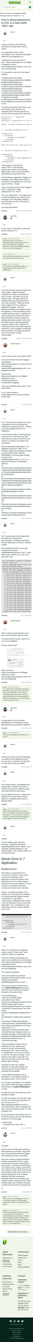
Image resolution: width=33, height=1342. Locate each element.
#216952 (4, 615)
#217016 (4, 1128)
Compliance (17, 1336)
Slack (19, 1265)
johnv (4, 1196)
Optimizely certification (6, 1261)
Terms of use (16, 1332)
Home (2, 13)
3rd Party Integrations (16, 1338)
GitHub (4, 1291)
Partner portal (7, 1282)
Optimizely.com (7, 1258)
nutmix (12, 32)
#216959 (4, 682)
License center (7, 1266)
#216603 (4, 211)
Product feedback (24, 1267)
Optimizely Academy (6, 1294)
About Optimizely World (16, 1328)
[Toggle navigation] (30, 2)
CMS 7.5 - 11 (18, 16)
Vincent (12, 1133)
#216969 (4, 767)
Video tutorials (7, 1289)
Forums (8, 13)
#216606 (4, 338)
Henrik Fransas (15, 344)
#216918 (4, 405)
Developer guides (8, 1284)
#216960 (4, 728)
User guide (6, 1286)
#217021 (4, 1192)
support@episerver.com (10, 395)
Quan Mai (13, 216)
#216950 (4, 518)
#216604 (4, 234)
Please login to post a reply (18, 1232)
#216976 (4, 804)
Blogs (20, 1262)
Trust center (16, 1334)
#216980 (4, 932)
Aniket (12, 772)
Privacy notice (16, 1330)
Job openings (7, 1264)
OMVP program (23, 1255)
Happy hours (22, 1258)
